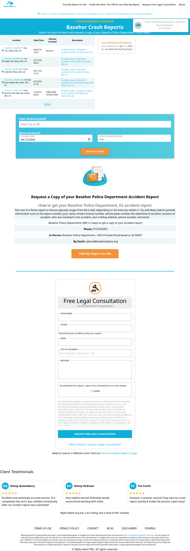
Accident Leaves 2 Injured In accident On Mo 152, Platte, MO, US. (77, 51)
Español (150, 528)
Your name (66, 314)
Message (64, 361)
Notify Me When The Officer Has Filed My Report (114, 4)
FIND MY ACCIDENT (95, 151)
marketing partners (112, 404)
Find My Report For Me (74, 4)
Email (63, 338)
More (47, 104)
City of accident (69, 349)
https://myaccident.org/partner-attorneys (139, 535)
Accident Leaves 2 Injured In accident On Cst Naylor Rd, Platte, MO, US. (76, 62)
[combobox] (95, 353)
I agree (96, 391)
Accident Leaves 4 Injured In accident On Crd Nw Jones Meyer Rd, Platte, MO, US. (77, 83)
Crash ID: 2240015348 (14, 80)
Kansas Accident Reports (62, 13)
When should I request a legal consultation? (95, 444)
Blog (110, 528)
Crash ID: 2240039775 (14, 48)
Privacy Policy (69, 528)
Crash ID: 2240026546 (14, 69)
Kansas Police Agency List (90, 13)
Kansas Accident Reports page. (119, 453)
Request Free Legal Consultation (159, 4)
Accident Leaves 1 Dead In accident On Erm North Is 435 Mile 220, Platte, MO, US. (76, 93)
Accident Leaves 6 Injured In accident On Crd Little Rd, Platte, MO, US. (75, 72)
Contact (92, 528)
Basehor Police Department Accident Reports (129, 13)
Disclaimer (129, 528)
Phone (63, 325)
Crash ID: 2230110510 (14, 90)
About (182, 4)
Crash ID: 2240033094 (14, 58)
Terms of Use (63, 425)
